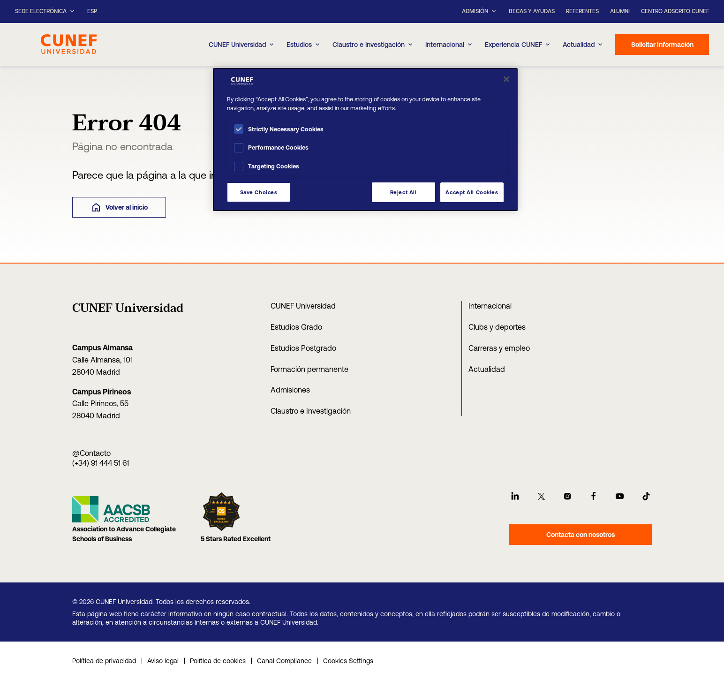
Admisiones (290, 389)
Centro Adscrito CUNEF (675, 11)
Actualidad (486, 369)
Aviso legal (163, 661)
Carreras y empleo (499, 348)
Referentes (582, 11)
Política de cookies (218, 661)
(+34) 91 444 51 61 (100, 463)
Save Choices (259, 192)
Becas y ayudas (532, 11)
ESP (92, 11)
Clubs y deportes (497, 327)
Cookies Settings (348, 661)
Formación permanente (309, 369)
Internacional (449, 44)
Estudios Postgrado (303, 348)
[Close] (506, 79)
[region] (365, 139)
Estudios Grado (296, 327)
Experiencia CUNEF (518, 44)
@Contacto (91, 453)
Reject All (403, 192)
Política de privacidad (104, 661)
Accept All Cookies (471, 192)
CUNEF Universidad (303, 306)
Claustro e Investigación (373, 44)
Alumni (620, 11)
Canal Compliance (284, 661)
